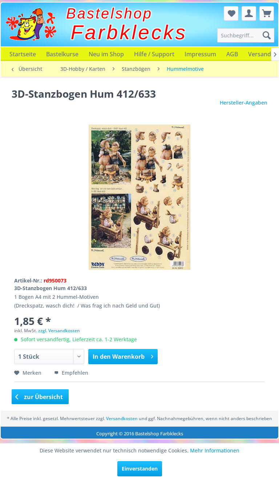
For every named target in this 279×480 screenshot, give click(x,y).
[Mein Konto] (249, 13)
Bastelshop (109, 13)
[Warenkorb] (266, 13)
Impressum (200, 54)
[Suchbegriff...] (246, 35)
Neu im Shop (106, 54)
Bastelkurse (62, 54)
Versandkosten (122, 418)
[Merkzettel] (231, 13)
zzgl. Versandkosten (59, 331)
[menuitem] (246, 35)
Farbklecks (129, 32)
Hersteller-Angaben (243, 102)
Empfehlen (71, 372)
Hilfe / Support (154, 54)
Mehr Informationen (214, 450)
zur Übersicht (39, 397)
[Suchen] (266, 35)
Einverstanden (140, 468)
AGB (232, 54)
